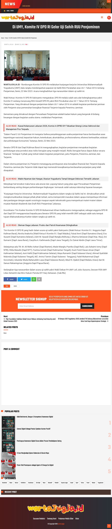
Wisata (93, 483)
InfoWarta (23, 483)
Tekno (82, 483)
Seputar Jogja (64, 483)
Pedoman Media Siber (65, 519)
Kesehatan (30, 483)
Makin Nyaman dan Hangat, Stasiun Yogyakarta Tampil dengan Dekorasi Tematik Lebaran (58, 179)
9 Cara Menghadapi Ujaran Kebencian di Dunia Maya (33, 453)
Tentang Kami (51, 519)
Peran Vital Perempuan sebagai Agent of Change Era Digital (35, 465)
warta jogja (61, 524)
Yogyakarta (100, 483)
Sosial (71, 483)
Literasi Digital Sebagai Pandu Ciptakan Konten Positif (33, 429)
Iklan (77, 519)
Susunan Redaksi (39, 519)
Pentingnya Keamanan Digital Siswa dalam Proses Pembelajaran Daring (39, 441)
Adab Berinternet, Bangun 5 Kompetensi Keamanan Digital (35, 416)
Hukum (16, 483)
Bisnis (11, 483)
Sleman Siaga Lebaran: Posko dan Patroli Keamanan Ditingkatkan (48, 225)
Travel (88, 483)
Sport (77, 483)
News (15, 286)
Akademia (4, 483)
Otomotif (50, 483)
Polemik (56, 483)
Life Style (38, 483)
